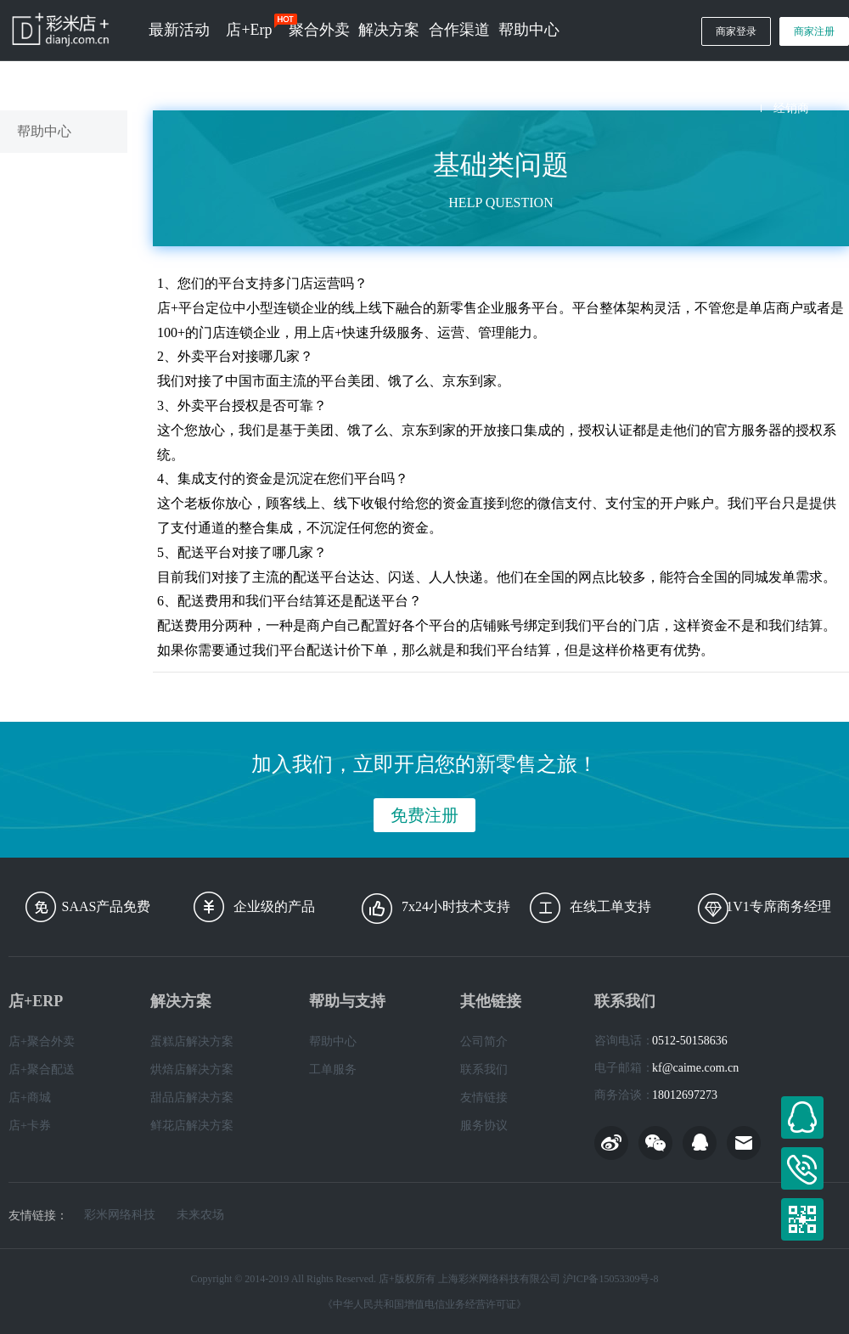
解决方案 (388, 29)
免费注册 (424, 815)
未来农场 (200, 1215)
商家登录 (736, 31)
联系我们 (484, 1069)
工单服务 (333, 1069)
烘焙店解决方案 (191, 1069)
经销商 (791, 108)
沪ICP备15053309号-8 (611, 1279)
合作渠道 (459, 29)
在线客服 (802, 1117)
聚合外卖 (319, 29)
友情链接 (484, 1097)
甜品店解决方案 (191, 1097)
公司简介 (484, 1041)
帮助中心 (528, 29)
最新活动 (179, 29)
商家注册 (814, 31)
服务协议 (484, 1125)
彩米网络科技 (119, 1215)
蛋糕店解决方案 (191, 1041)
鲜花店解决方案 (191, 1125)
